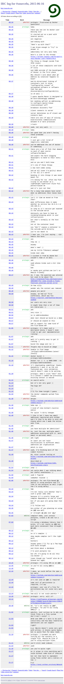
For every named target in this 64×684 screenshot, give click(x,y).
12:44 (11, 571)
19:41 (11, 599)
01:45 (11, 426)
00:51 (11, 310)
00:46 (11, 260)
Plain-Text (19, 13)
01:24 (11, 380)
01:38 (11, 399)
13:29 (11, 596)
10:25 (11, 563)
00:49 (11, 285)
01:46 (11, 431)
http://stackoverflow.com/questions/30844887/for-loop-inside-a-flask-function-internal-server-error (46, 281)
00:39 (11, 108)
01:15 (11, 356)
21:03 (11, 619)
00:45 (11, 244)
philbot (9, 680)
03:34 (11, 489)
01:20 (11, 374)
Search (3, 13)
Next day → (37, 11)
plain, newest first (28, 13)
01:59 (11, 478)
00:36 (11, 55)
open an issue (41, 680)
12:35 (11, 566)
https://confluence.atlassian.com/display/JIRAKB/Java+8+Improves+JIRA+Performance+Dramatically (46, 601)
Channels (14, 11)
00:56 (11, 315)
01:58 (11, 475)
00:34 (11, 22)
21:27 (11, 651)
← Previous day (5, 11)
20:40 (11, 606)
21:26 (11, 649)
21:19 (11, 634)
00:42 (11, 175)
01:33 (11, 394)
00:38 (11, 96)
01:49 (11, 454)
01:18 (11, 365)
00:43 (11, 197)
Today (31, 11)
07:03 (11, 516)
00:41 (11, 149)
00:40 (11, 127)
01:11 (11, 347)
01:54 (11, 468)
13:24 (11, 594)
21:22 (11, 646)
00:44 (11, 239)
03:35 (11, 508)
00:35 (11, 27)
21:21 (11, 643)
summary (37, 13)
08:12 (11, 531)
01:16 (11, 361)
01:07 (11, 337)
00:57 (11, 318)
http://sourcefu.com (6, 8)
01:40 (11, 415)
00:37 (11, 81)
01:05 (11, 328)
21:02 (11, 612)
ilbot (18, 680)
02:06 (11, 480)
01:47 (11, 441)
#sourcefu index (23, 11)
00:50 (11, 294)
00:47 (11, 275)
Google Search (10, 13)
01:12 (11, 349)
